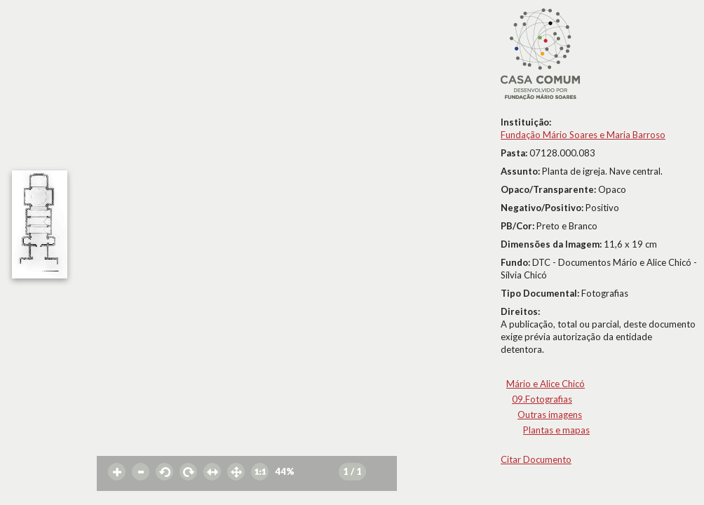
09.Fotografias (542, 399)
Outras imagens (549, 414)
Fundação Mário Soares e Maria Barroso (583, 134)
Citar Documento (536, 459)
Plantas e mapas (556, 430)
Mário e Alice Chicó (545, 383)
